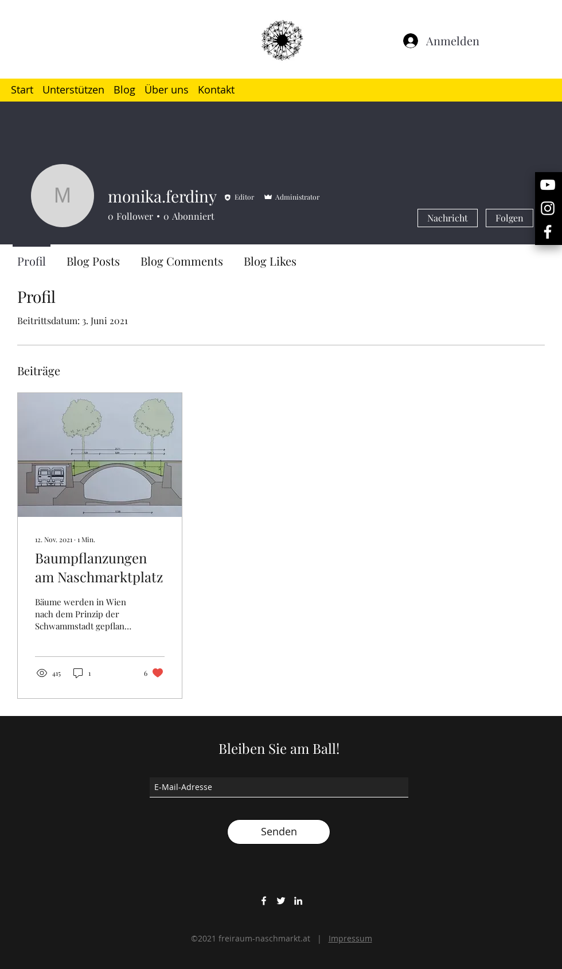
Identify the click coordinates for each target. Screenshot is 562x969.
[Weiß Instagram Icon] (547, 208)
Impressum (350, 938)
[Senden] (278, 832)
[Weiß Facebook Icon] (547, 232)
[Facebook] (264, 900)
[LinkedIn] (298, 900)
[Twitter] (281, 900)
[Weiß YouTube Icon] (547, 185)
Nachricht (447, 218)
